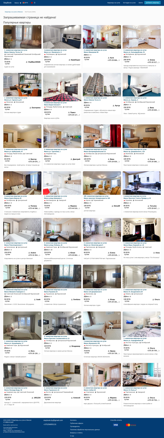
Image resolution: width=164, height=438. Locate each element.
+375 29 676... (34, 162)
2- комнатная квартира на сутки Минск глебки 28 (95, 389)
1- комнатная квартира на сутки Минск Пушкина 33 (55, 291)
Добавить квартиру (152, 2)
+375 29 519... (114, 255)
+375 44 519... (74, 208)
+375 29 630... (153, 110)
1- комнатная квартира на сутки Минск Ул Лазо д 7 (135, 389)
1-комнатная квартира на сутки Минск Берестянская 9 (55, 104)
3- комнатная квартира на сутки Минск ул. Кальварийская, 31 (135, 51)
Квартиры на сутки (113, 3)
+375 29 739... (114, 353)
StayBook (7, 3)
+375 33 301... (114, 400)
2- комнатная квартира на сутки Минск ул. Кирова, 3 (135, 99)
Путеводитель (75, 426)
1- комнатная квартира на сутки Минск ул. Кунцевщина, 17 (15, 342)
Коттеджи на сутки (129, 3)
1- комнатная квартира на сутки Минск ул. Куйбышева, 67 (15, 150)
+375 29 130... (34, 353)
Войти (141, 3)
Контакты (73, 420)
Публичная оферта (76, 423)
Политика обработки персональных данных (85, 429)
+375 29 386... (153, 162)
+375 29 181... (114, 302)
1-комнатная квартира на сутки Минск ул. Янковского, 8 (55, 51)
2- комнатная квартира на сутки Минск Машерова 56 (95, 51)
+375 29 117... (74, 115)
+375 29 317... (153, 62)
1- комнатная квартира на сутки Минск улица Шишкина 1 (55, 197)
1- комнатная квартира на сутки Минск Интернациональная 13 (95, 150)
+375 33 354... (34, 255)
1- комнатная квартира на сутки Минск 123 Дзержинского (95, 291)
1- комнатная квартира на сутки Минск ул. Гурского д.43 (15, 99)
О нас (72, 436)
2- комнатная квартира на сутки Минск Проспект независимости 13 (56, 337)
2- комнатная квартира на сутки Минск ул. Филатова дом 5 (95, 244)
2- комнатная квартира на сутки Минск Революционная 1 (15, 244)
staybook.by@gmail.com (53, 420)
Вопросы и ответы (76, 433)
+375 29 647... (153, 208)
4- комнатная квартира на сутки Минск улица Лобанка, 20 (55, 244)
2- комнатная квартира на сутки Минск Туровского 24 (55, 389)
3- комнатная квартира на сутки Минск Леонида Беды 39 (15, 389)
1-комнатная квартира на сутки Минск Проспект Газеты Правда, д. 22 (137, 197)
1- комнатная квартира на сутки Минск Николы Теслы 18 (15, 51)
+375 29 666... (114, 60)
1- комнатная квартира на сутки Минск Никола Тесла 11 (95, 99)
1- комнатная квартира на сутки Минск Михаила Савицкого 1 (15, 291)
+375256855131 (49, 424)
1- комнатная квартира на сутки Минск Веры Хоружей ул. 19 (135, 244)
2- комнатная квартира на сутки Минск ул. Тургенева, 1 (55, 150)
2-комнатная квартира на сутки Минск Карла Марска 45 (15, 197)
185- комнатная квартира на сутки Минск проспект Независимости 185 (97, 197)
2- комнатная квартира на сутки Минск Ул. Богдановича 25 (135, 291)
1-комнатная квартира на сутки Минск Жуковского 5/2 (95, 342)
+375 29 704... (153, 350)
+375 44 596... (34, 208)
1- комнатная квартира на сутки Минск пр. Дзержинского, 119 (135, 150)
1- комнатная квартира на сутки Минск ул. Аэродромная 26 (135, 339)
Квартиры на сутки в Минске (21, 420)
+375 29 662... (74, 255)
